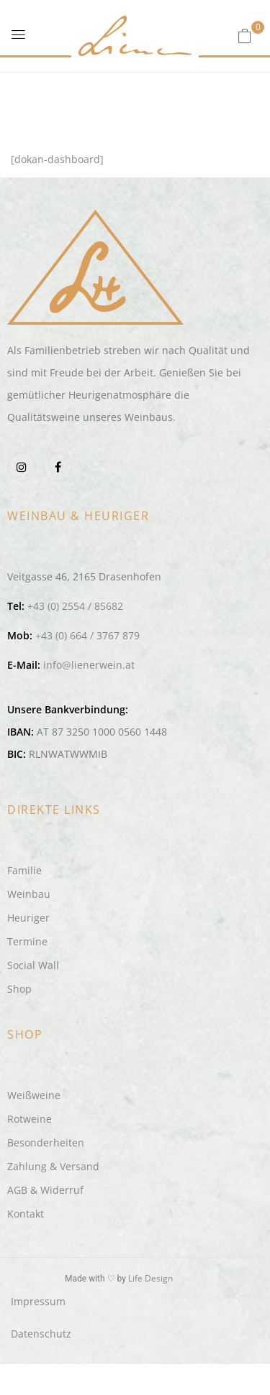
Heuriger (28, 917)
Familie (24, 870)
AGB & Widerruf (45, 1190)
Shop (19, 989)
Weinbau (28, 894)
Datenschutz (41, 1333)
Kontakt (25, 1213)
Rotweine (29, 1119)
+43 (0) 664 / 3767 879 (87, 635)
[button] (245, 35)
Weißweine (33, 1095)
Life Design (150, 1278)
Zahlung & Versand (53, 1166)
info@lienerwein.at (89, 665)
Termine (27, 941)
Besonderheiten (45, 1142)
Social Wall (33, 965)
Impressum (38, 1301)
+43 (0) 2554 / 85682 (75, 606)
